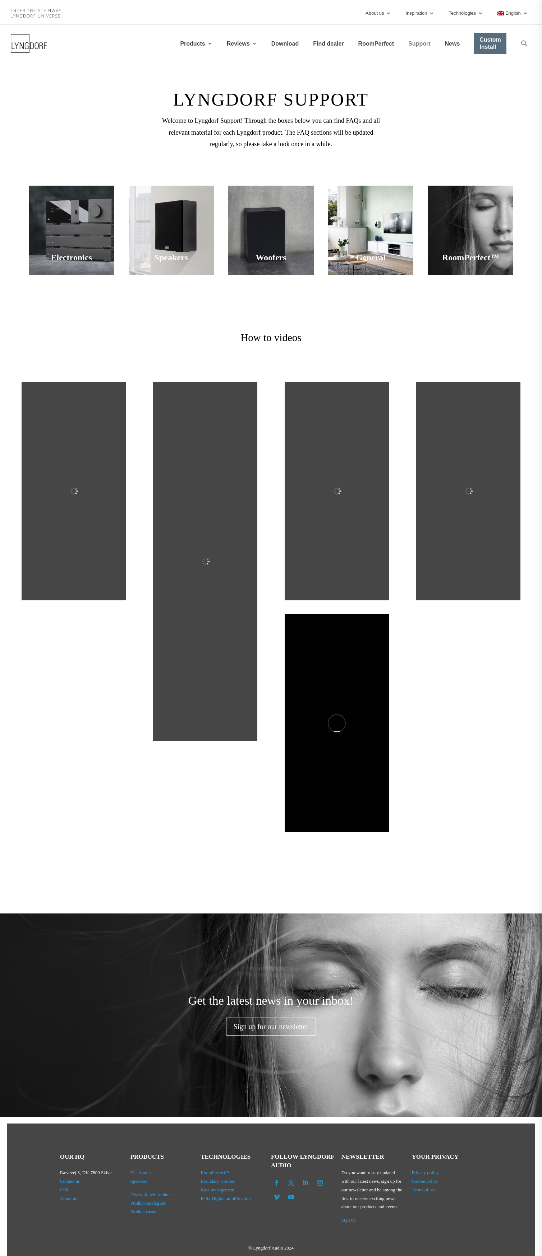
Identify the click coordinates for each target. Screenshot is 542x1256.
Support (419, 44)
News (452, 44)
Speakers (138, 1181)
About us (375, 13)
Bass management (217, 1189)
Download (285, 44)
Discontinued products (151, 1194)
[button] (524, 43)
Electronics (140, 1172)
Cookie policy (425, 1181)
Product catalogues (148, 1203)
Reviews (238, 44)
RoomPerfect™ (215, 1172)
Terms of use (424, 1189)
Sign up (348, 1220)
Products (192, 44)
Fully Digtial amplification (226, 1198)
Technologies (462, 13)
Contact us (70, 1181)
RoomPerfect (376, 44)
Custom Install (490, 43)
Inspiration (416, 13)
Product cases (143, 1211)
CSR (64, 1189)
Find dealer (328, 44)
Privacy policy (425, 1172)
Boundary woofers (218, 1181)
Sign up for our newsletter (271, 1027)
